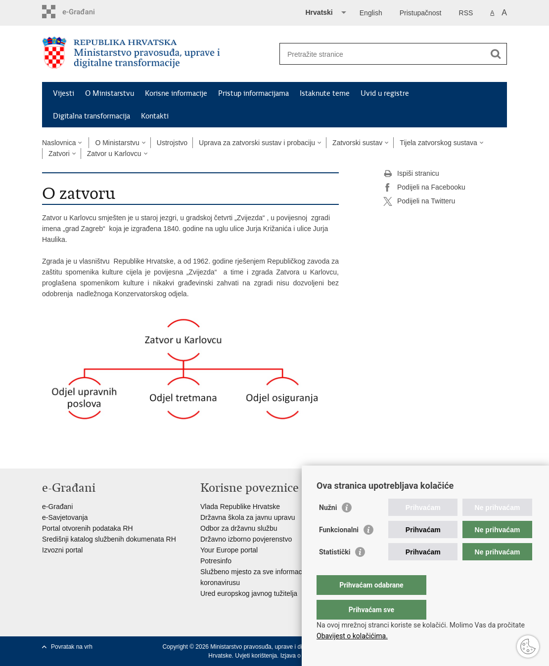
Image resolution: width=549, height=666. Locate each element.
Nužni (328, 527)
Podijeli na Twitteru (419, 201)
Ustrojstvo (172, 143)
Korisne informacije (176, 93)
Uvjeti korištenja (256, 655)
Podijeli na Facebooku (424, 187)
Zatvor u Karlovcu (114, 153)
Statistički (334, 572)
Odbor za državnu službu (238, 528)
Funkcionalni (339, 549)
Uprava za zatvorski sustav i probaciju (257, 143)
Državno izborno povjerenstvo (246, 539)
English (371, 13)
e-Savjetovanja (65, 517)
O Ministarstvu (109, 93)
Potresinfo (215, 561)
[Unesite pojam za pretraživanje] (382, 54)
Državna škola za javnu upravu (247, 517)
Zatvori (59, 153)
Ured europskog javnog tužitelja (248, 593)
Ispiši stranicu (411, 173)
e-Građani (57, 506)
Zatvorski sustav (357, 143)
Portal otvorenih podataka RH (87, 528)
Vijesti (63, 93)
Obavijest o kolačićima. (352, 636)
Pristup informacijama (253, 93)
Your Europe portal (229, 550)
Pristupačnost (421, 13)
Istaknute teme (325, 93)
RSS (466, 13)
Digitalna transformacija (91, 116)
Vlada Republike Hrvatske (240, 506)
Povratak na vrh (71, 646)
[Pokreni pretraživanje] (495, 54)
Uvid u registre (385, 93)
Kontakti (155, 116)
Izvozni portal (62, 550)
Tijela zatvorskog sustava (438, 143)
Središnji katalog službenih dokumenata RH (109, 539)
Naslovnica (59, 143)
